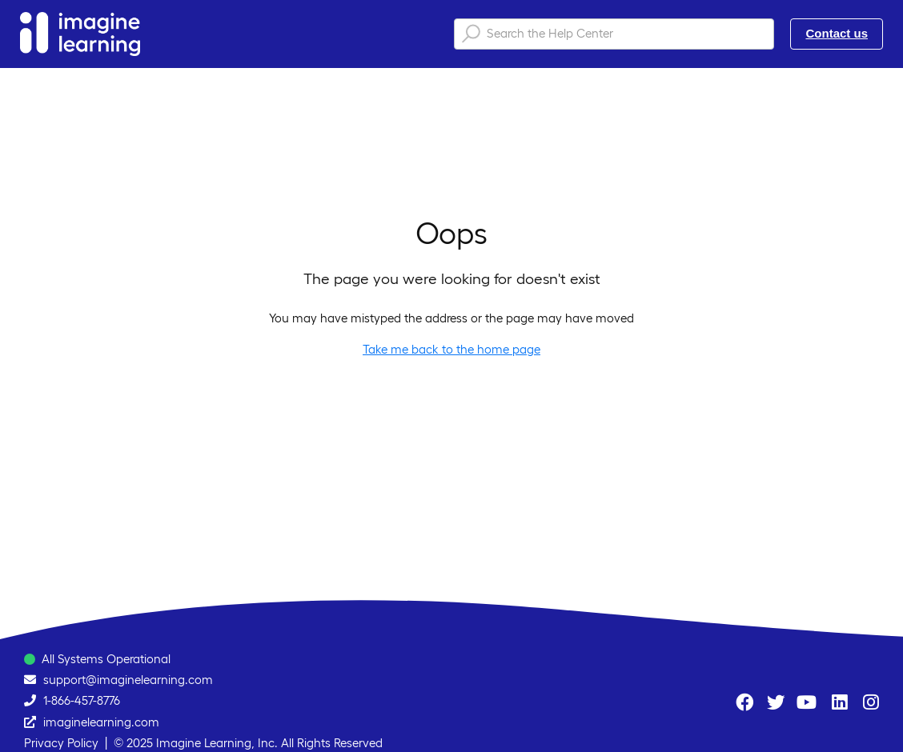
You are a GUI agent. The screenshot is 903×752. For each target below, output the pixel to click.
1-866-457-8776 (81, 700)
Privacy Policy (61, 743)
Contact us (836, 33)
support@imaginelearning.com (128, 679)
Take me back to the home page (451, 349)
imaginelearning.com (101, 722)
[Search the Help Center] (614, 34)
